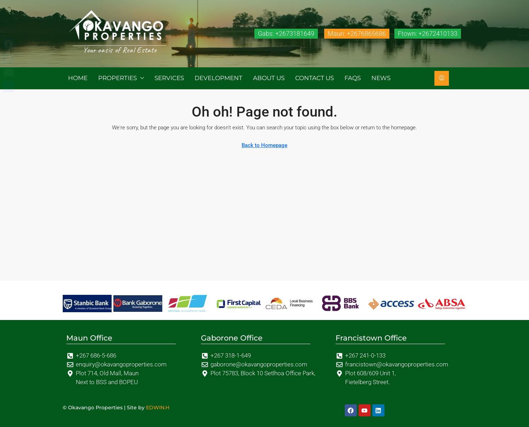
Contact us (314, 78)
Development (218, 78)
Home (78, 78)
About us (269, 78)
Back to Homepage (264, 145)
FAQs (352, 78)
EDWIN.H (157, 407)
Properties (117, 78)
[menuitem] (441, 78)
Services (169, 78)
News (380, 78)
